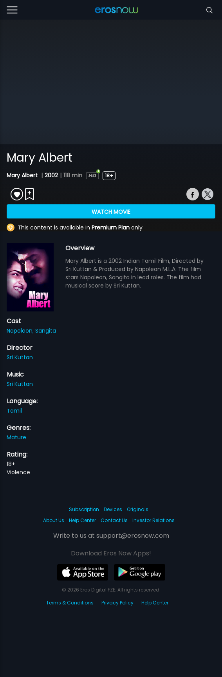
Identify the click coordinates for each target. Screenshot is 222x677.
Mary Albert (23, 175)
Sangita (45, 331)
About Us (53, 520)
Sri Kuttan (20, 357)
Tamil (14, 411)
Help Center (82, 520)
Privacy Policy (117, 602)
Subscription (84, 509)
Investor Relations (153, 520)
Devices (113, 509)
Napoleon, (21, 331)
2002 (51, 175)
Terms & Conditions (70, 602)
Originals (137, 509)
